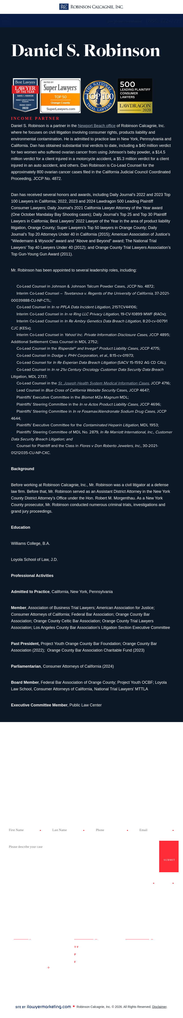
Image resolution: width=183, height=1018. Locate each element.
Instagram (153, 958)
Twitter (130, 952)
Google (150, 946)
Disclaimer (159, 1007)
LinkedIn (131, 958)
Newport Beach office (97, 126)
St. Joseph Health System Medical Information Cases (103, 383)
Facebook (132, 946)
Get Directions (29, 967)
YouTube (151, 952)
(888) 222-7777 (90, 946)
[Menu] (7, 20)
